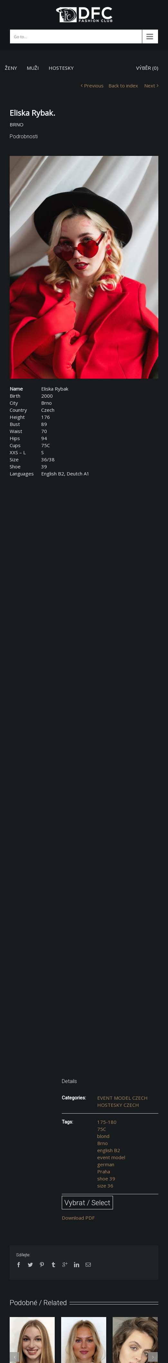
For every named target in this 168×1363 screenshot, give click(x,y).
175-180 (107, 1122)
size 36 (105, 1185)
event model (111, 1157)
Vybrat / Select (87, 1202)
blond (103, 1136)
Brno (102, 1143)
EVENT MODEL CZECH (122, 1098)
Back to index (123, 85)
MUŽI (33, 68)
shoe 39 (106, 1178)
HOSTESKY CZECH (118, 1105)
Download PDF (78, 1217)
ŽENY (11, 68)
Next (149, 85)
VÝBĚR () (147, 68)
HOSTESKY (61, 68)
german (105, 1164)
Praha (103, 1171)
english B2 (108, 1150)
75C (101, 1129)
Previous (94, 85)
